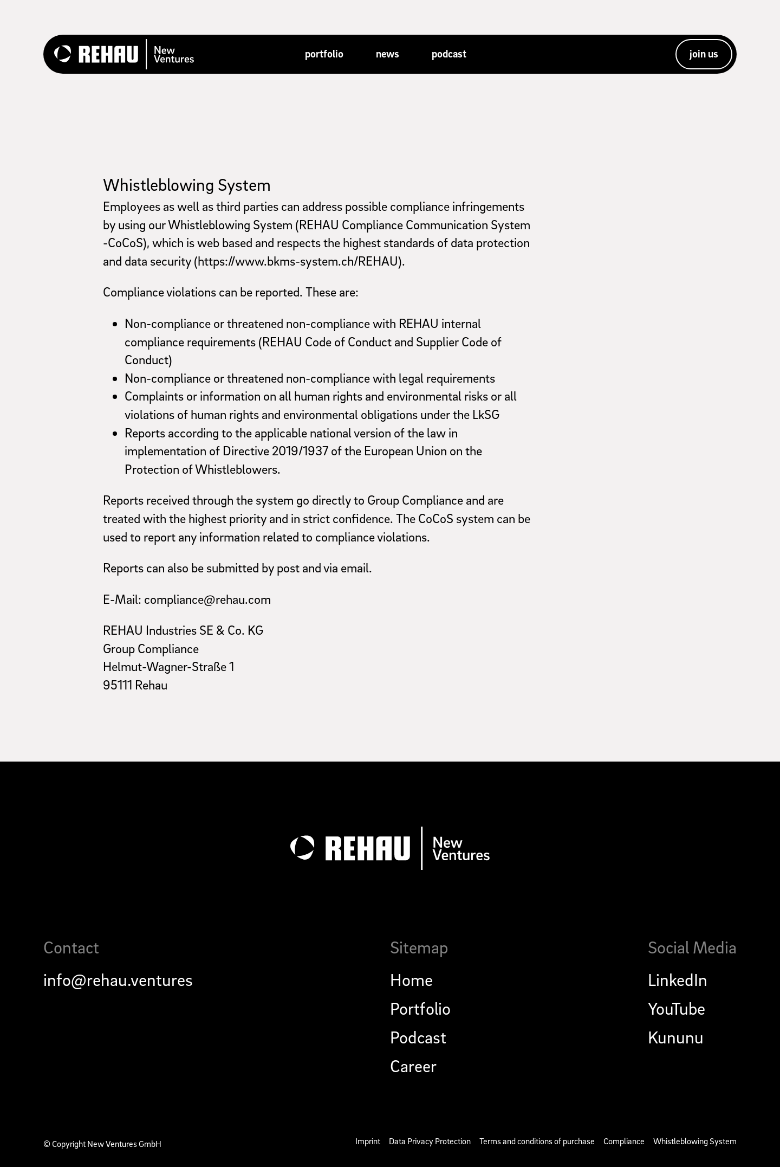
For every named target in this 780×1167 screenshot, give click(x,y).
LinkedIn (677, 979)
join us (704, 53)
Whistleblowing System (187, 184)
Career (413, 1065)
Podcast (418, 1037)
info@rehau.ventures (118, 979)
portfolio (324, 53)
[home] (124, 54)
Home (411, 979)
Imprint (367, 1141)
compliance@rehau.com (207, 599)
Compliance (624, 1141)
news (387, 53)
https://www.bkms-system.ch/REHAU (298, 260)
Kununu (676, 1037)
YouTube (676, 1008)
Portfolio (420, 1008)
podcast (449, 53)
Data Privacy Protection (430, 1141)
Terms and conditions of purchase (537, 1141)
